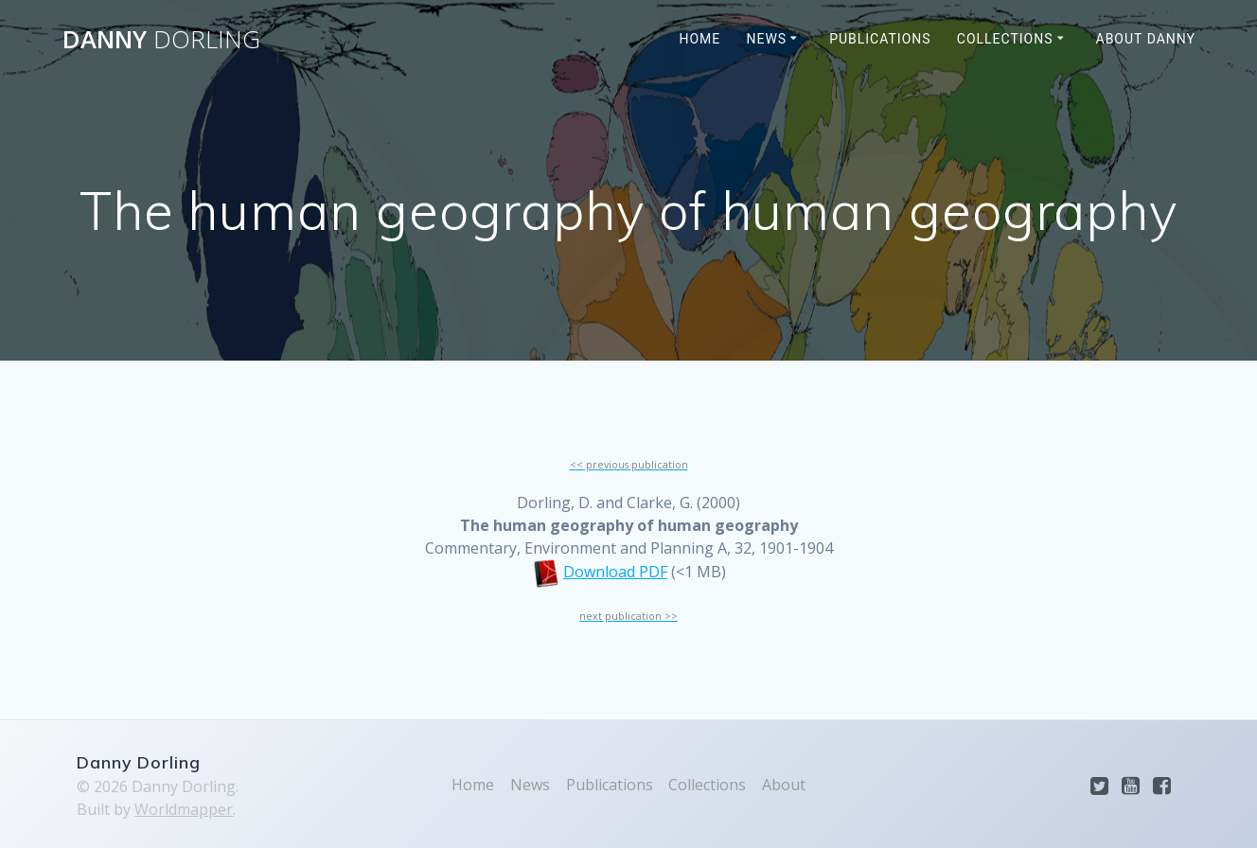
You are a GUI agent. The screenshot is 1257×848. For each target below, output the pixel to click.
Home (700, 38)
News (767, 38)
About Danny (1146, 38)
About (784, 784)
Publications (879, 38)
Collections (1005, 38)
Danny (161, 39)
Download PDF (615, 571)
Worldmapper (183, 809)
